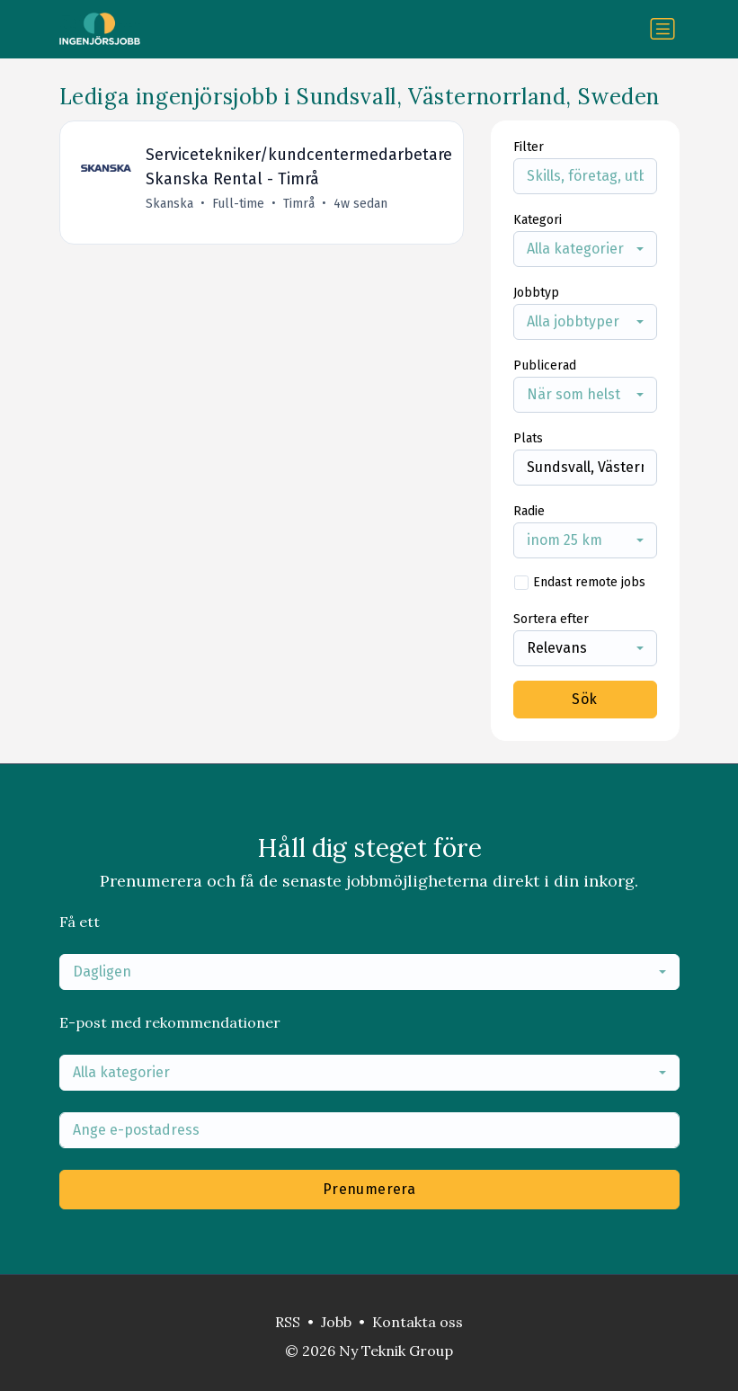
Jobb (336, 1322)
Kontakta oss (417, 1322)
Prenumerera (369, 1189)
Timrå (300, 203)
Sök (584, 699)
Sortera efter (551, 619)
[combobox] (585, 249)
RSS (287, 1322)
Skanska (170, 203)
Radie (529, 511)
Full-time (239, 203)
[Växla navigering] (662, 29)
